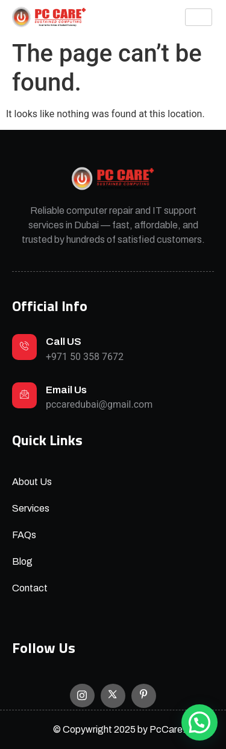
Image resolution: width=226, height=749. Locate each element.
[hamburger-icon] (198, 17)
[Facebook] (143, 696)
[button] (199, 722)
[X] (113, 696)
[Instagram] (82, 695)
